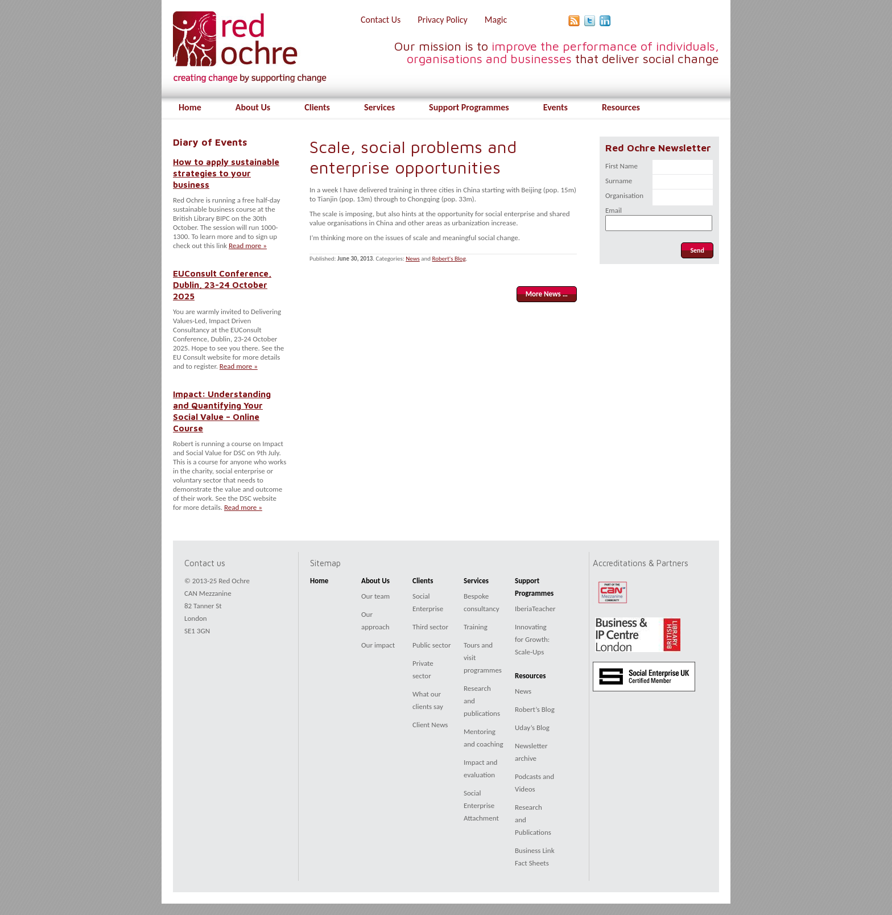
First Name (621, 166)
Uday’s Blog (532, 727)
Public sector (431, 645)
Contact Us (380, 19)
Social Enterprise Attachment (481, 805)
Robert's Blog (449, 258)
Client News (430, 724)
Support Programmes (469, 107)
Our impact (378, 645)
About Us (253, 107)
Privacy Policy (443, 19)
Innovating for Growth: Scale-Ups (532, 639)
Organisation (624, 195)
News (413, 258)
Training (476, 627)
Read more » (248, 245)
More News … (547, 294)
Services (379, 107)
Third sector (430, 627)
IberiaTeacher (535, 608)
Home (190, 107)
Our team (375, 596)
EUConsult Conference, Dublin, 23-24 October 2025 (222, 284)
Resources (621, 107)
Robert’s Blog (535, 709)
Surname (618, 180)
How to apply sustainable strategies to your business (226, 172)
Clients (317, 107)
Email (613, 210)
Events (555, 107)
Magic (496, 19)
